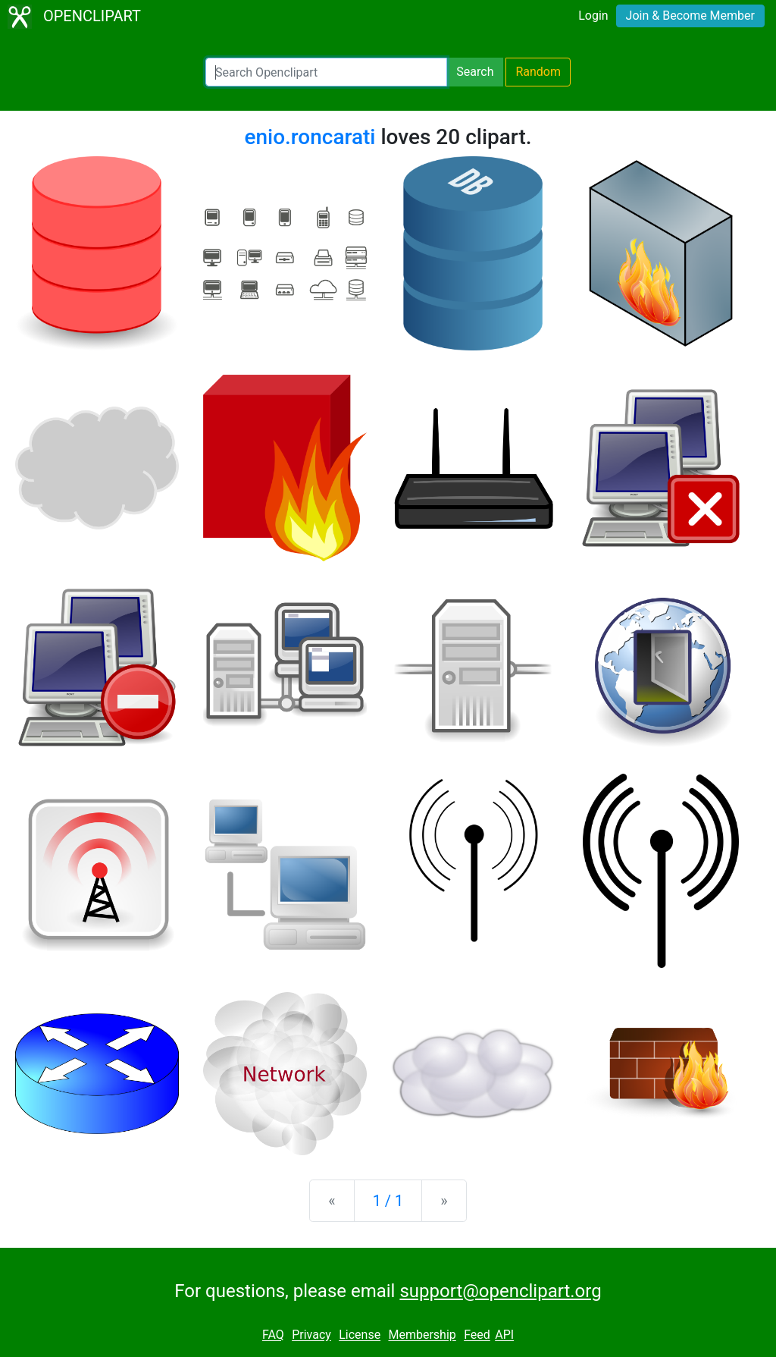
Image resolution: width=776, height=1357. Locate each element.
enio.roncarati (309, 136)
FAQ (273, 1335)
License (359, 1335)
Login (593, 15)
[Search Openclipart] (326, 72)
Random (538, 71)
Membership (421, 1335)
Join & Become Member (690, 15)
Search (474, 71)
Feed (477, 1335)
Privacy (311, 1335)
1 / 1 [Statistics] (388, 1201)
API (504, 1335)
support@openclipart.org (500, 1291)
